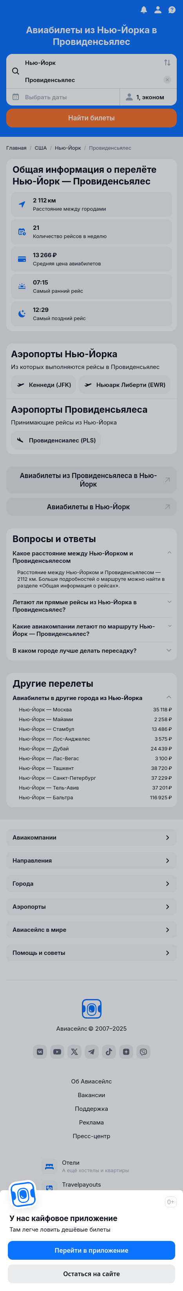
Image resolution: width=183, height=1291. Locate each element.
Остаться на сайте (91, 1274)
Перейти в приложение (91, 1250)
